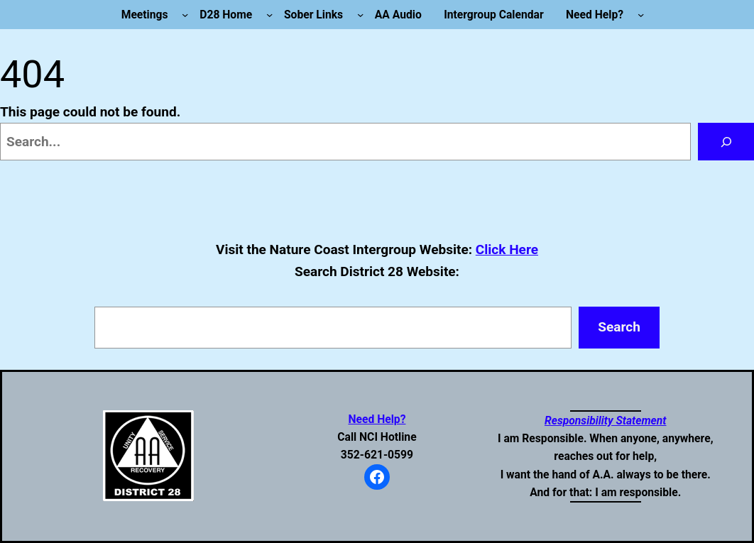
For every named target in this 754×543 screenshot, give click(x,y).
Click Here (507, 249)
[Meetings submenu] (185, 14)
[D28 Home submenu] (269, 14)
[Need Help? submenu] (641, 14)
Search (619, 327)
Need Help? (376, 419)
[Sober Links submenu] (360, 14)
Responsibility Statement (606, 420)
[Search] (726, 141)
